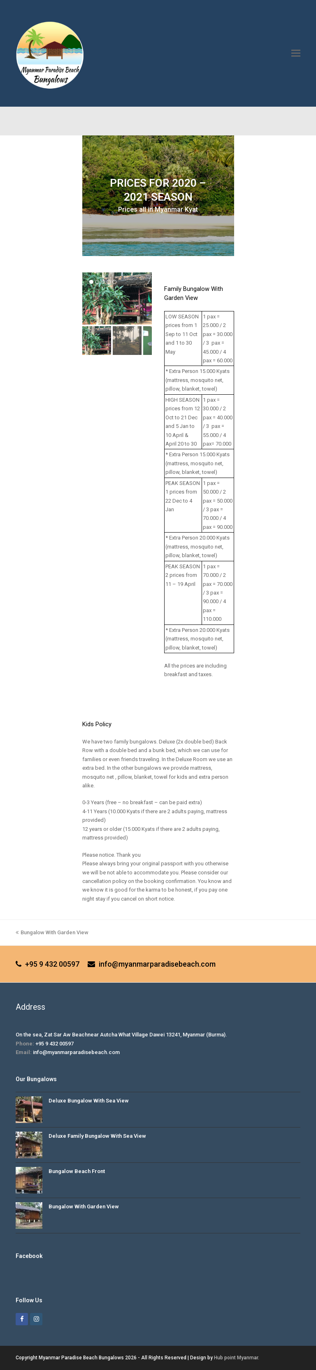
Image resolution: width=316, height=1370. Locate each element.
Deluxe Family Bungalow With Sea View (97, 1136)
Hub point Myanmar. (236, 1358)
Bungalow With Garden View (52, 932)
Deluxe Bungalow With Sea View (89, 1101)
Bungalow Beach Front (77, 1171)
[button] (295, 53)
